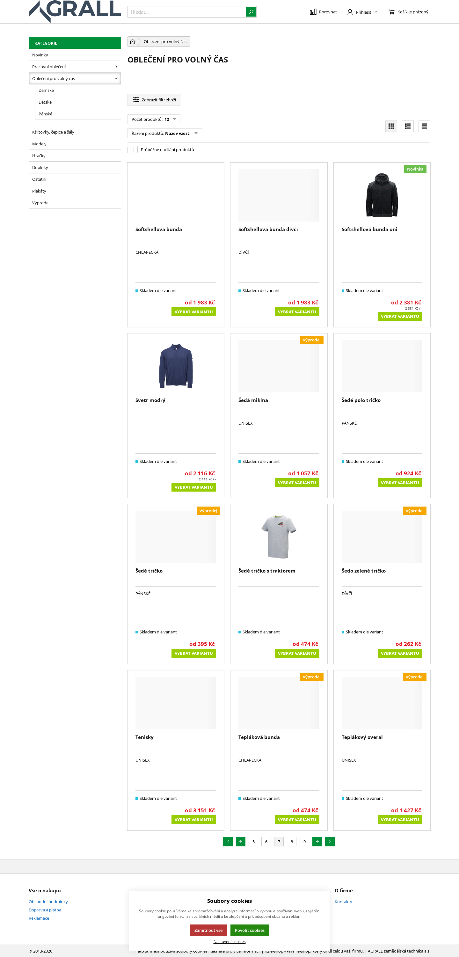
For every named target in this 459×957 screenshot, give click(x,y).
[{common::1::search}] (192, 12)
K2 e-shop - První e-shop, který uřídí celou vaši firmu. (314, 951)
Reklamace (39, 918)
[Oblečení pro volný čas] (116, 78)
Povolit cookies (250, 930)
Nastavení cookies (230, 941)
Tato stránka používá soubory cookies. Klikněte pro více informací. (198, 951)
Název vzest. (178, 133)
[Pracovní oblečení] (116, 67)
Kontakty (343, 901)
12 (166, 119)
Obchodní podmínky (48, 901)
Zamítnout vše (208, 930)
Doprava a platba (45, 910)
